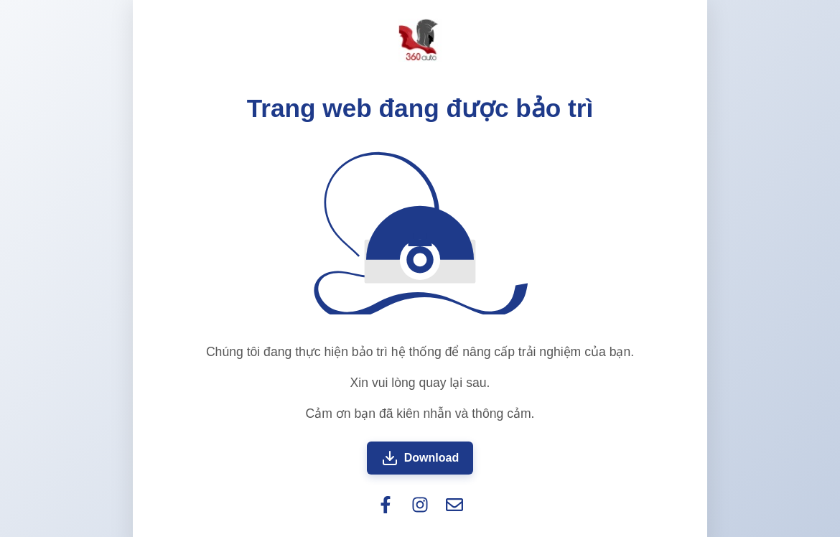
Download (420, 458)
